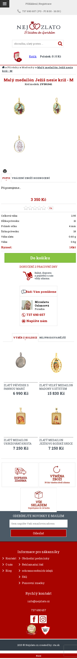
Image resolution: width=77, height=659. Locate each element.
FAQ (24, 577)
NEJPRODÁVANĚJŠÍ (52, 337)
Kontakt (11, 558)
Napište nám (36, 321)
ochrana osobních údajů (37, 570)
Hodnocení (41, 178)
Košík (33, 56)
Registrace (45, 3)
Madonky (28, 67)
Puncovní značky (33, 583)
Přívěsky (13, 67)
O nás (9, 564)
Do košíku (40, 257)
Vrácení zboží (22, 178)
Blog (9, 570)
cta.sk (56, 645)
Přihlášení (31, 3)
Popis (6, 178)
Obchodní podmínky (35, 558)
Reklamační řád (32, 564)
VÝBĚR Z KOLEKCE (25, 337)
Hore (38, 656)
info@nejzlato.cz (39, 601)
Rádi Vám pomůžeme (41, 291)
